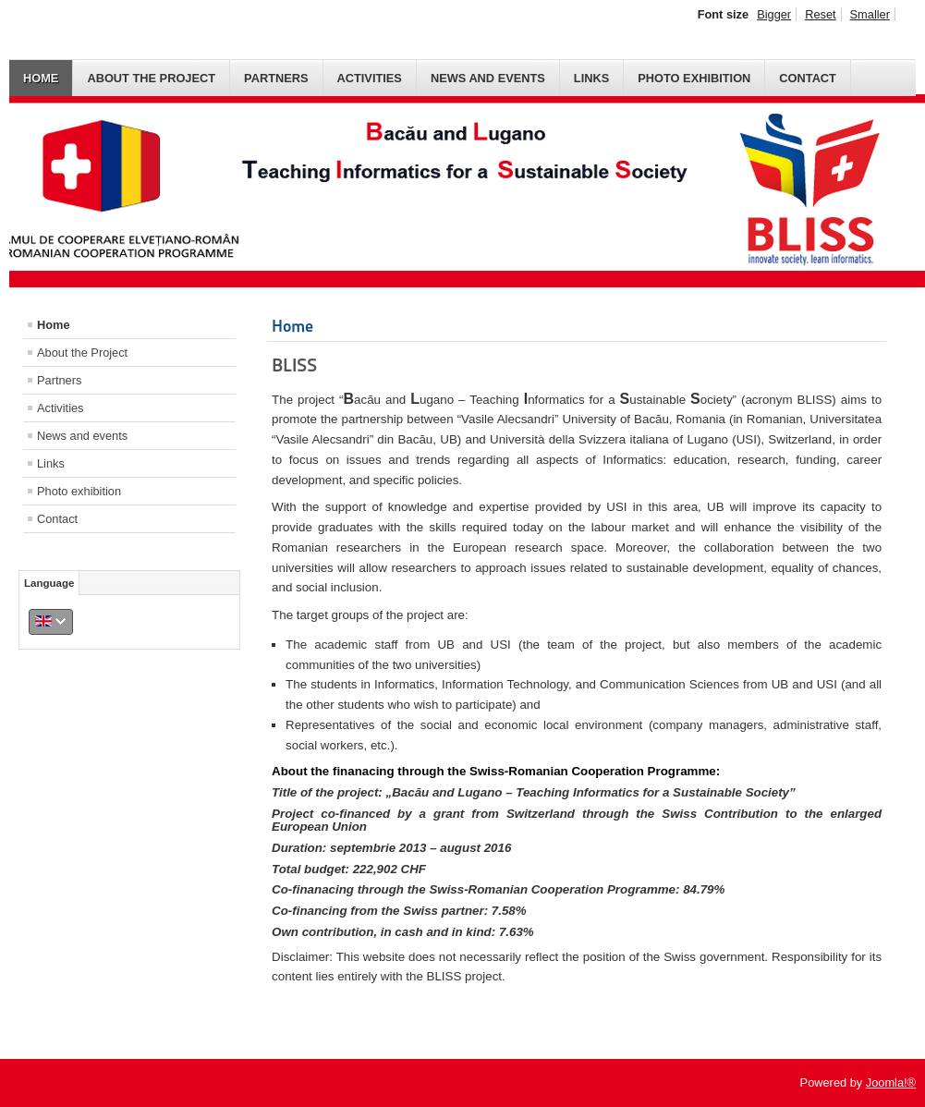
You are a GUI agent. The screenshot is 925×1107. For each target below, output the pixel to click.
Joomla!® (891, 1082)
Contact (807, 78)
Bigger (774, 14)
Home (40, 78)
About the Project (151, 78)
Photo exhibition (694, 78)
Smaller (870, 14)
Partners (276, 78)
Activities (369, 78)
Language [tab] (49, 583)
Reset (820, 14)
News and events (488, 78)
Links (591, 78)
